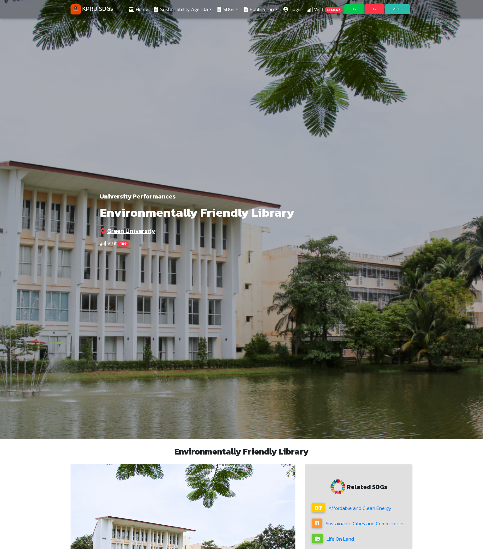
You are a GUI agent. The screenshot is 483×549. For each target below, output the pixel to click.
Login (292, 10)
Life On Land (333, 539)
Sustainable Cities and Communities (358, 523)
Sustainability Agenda (180, 10)
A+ (354, 10)
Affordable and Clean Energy (351, 508)
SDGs (225, 10)
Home (139, 10)
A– (374, 10)
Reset (397, 10)
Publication (258, 10)
